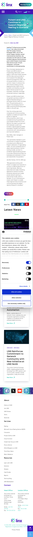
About (6, 400)
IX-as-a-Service (8, 445)
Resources (8, 458)
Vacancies (6, 417)
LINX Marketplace (8, 481)
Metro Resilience (8, 454)
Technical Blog (8, 478)
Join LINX (6, 408)
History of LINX (8, 405)
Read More (10, 323)
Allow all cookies (16, 292)
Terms (5, 414)
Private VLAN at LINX (9, 435)
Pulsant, (9, 49)
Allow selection (16, 297)
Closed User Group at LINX (11, 442)
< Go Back (8, 194)
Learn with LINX (8, 463)
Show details (23, 286)
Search (18, 12)
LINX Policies (7, 411)
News (10, 35)
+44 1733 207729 (11, 510)
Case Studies (7, 472)
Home (5, 35)
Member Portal (25, 5)
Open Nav (4, 10)
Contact (7, 485)
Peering (6, 426)
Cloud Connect (8, 438)
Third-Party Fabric (9, 451)
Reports (6, 475)
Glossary (6, 469)
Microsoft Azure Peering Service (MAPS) (14, 429)
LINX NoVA (10, 347)
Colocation (7, 432)
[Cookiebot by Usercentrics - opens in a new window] (23, 232)
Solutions (6, 466)
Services (7, 421)
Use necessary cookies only (16, 303)
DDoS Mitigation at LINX (10, 448)
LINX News (16, 347)
